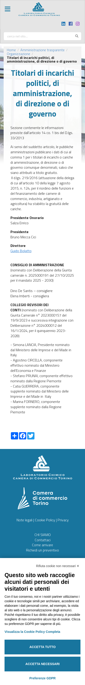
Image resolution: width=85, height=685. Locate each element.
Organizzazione (18, 54)
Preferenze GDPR (42, 678)
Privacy (63, 520)
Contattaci (43, 540)
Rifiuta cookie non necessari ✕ (57, 566)
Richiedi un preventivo (42, 550)
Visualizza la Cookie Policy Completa (32, 632)
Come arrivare (42, 545)
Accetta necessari (42, 664)
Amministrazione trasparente (42, 50)
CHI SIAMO (42, 534)
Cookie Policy (45, 520)
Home (11, 50)
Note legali (24, 520)
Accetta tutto (42, 647)
